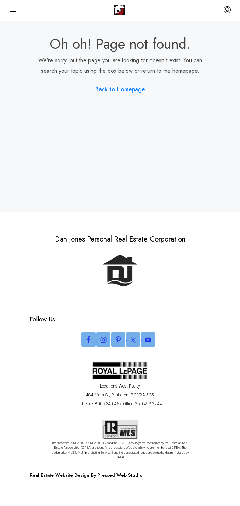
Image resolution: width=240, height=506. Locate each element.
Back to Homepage (120, 89)
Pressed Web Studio (119, 475)
